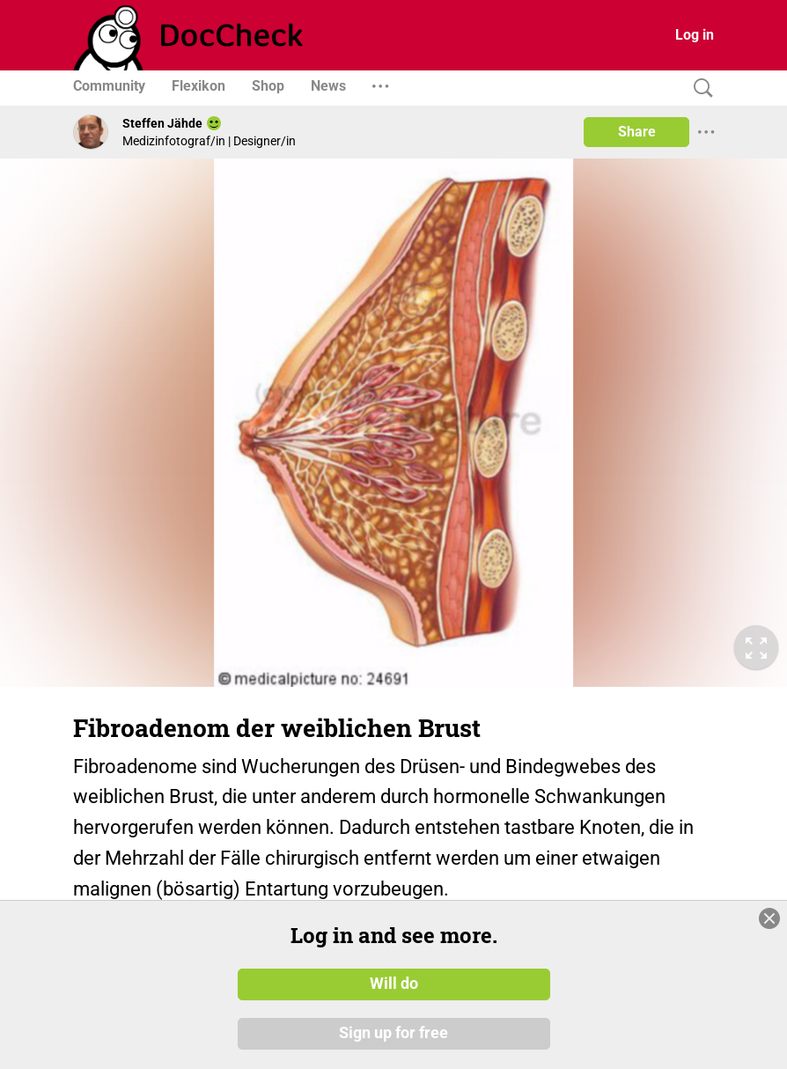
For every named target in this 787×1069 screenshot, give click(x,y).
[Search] (699, 88)
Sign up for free (393, 1033)
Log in (694, 34)
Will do (394, 983)
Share (637, 131)
